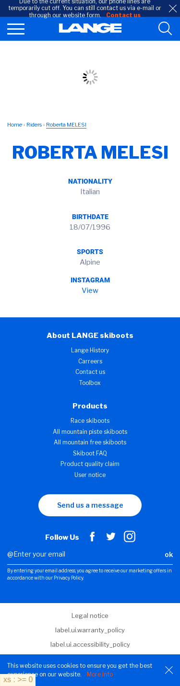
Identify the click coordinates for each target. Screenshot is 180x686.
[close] (173, 8)
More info (100, 674)
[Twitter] (111, 539)
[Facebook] (92, 539)
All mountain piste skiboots (90, 431)
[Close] (169, 670)
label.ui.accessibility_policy (90, 644)
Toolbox (90, 382)
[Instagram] (129, 539)
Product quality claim (90, 463)
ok (169, 554)
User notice (90, 474)
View (90, 290)
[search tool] (165, 28)
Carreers (90, 361)
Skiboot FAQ (90, 453)
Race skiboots (90, 420)
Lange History (90, 350)
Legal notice (90, 615)
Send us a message (90, 505)
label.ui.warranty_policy (90, 630)
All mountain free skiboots (90, 442)
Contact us (90, 371)
